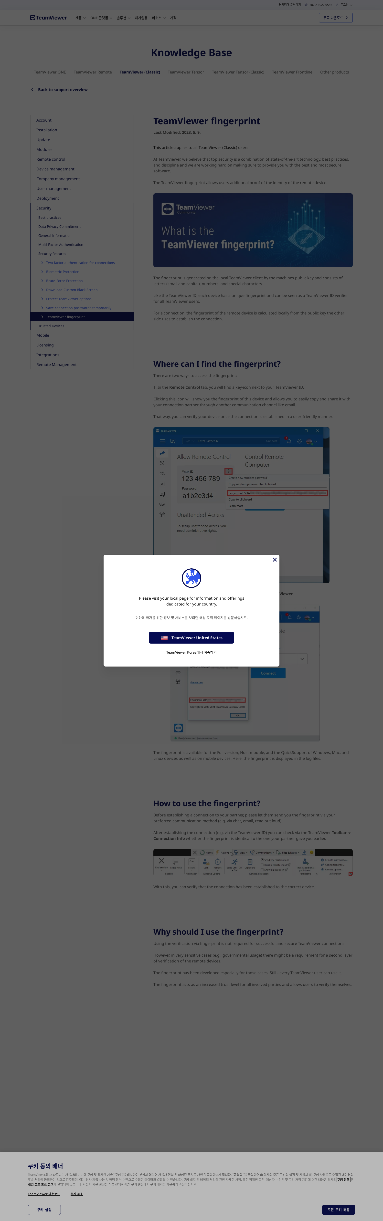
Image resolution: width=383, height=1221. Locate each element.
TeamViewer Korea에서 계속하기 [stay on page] (191, 652)
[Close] (274, 559)
